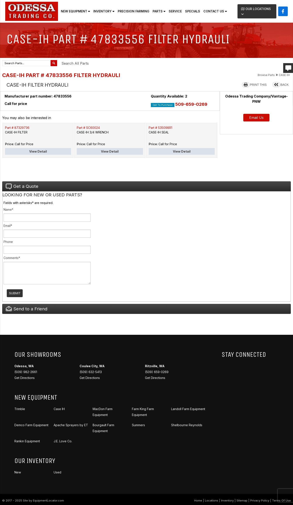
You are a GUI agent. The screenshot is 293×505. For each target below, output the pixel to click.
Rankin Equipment (27, 441)
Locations (211, 500)
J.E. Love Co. (63, 441)
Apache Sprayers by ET (71, 425)
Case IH (59, 409)
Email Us (256, 117)
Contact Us (215, 11)
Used (57, 472)
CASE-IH (284, 75)
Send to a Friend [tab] (26, 308)
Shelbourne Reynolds (186, 425)
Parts (159, 11)
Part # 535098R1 (160, 128)
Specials (192, 11)
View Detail (38, 151)
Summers (138, 425)
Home (198, 500)
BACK (284, 84)
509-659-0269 (191, 104)
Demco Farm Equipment (31, 425)
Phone (8, 242)
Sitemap (242, 500)
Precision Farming (133, 11)
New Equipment (75, 11)
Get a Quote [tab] (22, 186)
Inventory (103, 11)
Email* (7, 225)
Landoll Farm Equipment (188, 409)
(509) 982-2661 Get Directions (25, 372)
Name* (8, 209)
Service (175, 11)
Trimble (19, 409)
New (17, 472)
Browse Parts (266, 75)
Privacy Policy (259, 500)
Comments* (11, 258)
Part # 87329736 (17, 128)
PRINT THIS (258, 84)
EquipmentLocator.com (48, 500)
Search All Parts (75, 63)
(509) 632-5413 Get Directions (92, 372)
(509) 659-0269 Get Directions (157, 372)
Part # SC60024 (88, 128)
